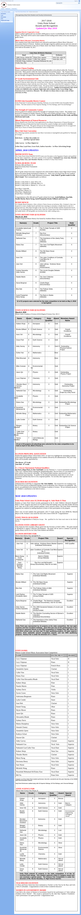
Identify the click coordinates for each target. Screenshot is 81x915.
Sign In (76, 1)
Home (2, 8)
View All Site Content (5, 11)
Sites (2, 18)
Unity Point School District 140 (6, 0)
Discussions (3, 17)
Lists (2, 15)
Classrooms (14, 8)
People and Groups (5, 20)
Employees (8, 8)
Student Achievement (13, 5)
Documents (3, 13)
